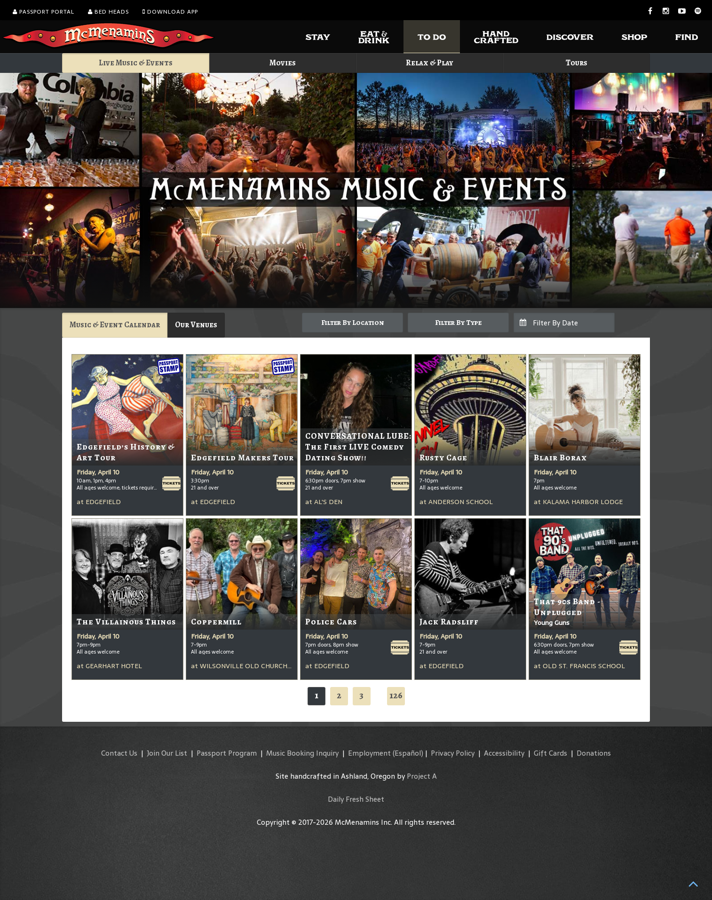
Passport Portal (43, 11)
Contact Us (119, 753)
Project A (422, 776)
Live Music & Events (136, 62)
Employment (369, 753)
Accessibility (504, 753)
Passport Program (227, 753)
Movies (282, 62)
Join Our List (167, 753)
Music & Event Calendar (115, 324)
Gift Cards (550, 753)
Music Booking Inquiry (302, 753)
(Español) (408, 753)
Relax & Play (429, 62)
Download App (170, 11)
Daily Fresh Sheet (356, 799)
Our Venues (196, 324)
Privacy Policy (453, 753)
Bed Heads (108, 11)
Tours (576, 62)
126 (396, 695)
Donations (594, 753)
